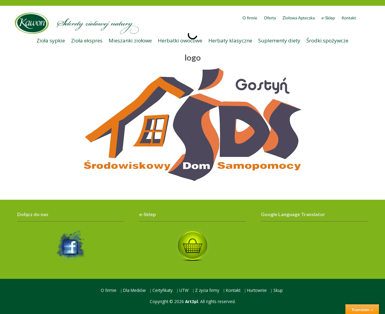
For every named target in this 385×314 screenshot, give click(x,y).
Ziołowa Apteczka (298, 17)
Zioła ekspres (87, 40)
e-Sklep (328, 17)
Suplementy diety (279, 40)
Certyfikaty (162, 290)
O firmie (250, 17)
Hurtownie (257, 290)
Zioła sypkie (51, 40)
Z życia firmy (207, 290)
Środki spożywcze (327, 40)
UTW (184, 290)
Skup (278, 290)
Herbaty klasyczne (230, 40)
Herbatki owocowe (180, 40)
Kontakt (349, 17)
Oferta (270, 17)
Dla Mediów (134, 290)
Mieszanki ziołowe (130, 40)
